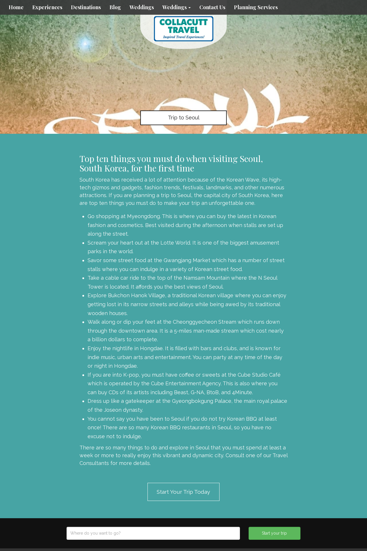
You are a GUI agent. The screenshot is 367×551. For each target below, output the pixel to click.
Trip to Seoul (183, 118)
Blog (115, 7)
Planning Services (256, 7)
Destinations (86, 7)
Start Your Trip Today (183, 492)
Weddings (142, 7)
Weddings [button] (176, 7)
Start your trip (274, 533)
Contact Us (212, 7)
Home (16, 7)
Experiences (47, 7)
